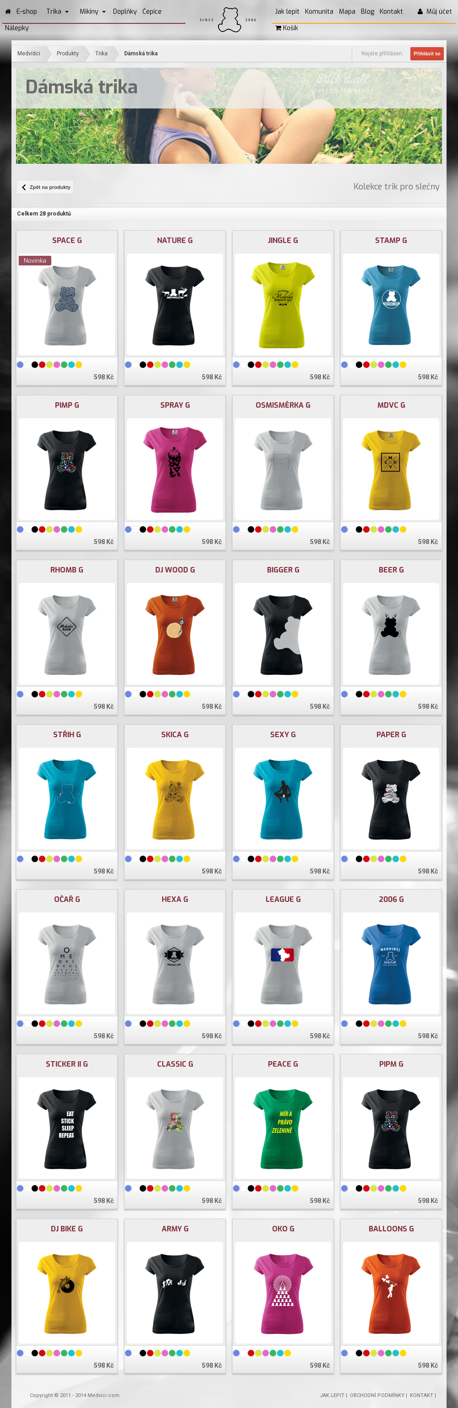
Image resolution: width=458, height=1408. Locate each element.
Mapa (347, 11)
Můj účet (435, 11)
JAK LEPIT (332, 1395)
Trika (57, 11)
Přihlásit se (427, 53)
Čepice (152, 11)
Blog (367, 11)
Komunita (319, 11)
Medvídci (28, 53)
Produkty (68, 53)
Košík (286, 28)
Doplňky (125, 11)
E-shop (26, 11)
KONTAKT (421, 1395)
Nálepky (17, 28)
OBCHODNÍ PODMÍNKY (377, 1395)
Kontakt (391, 11)
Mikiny (93, 11)
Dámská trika (141, 53)
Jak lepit (287, 11)
